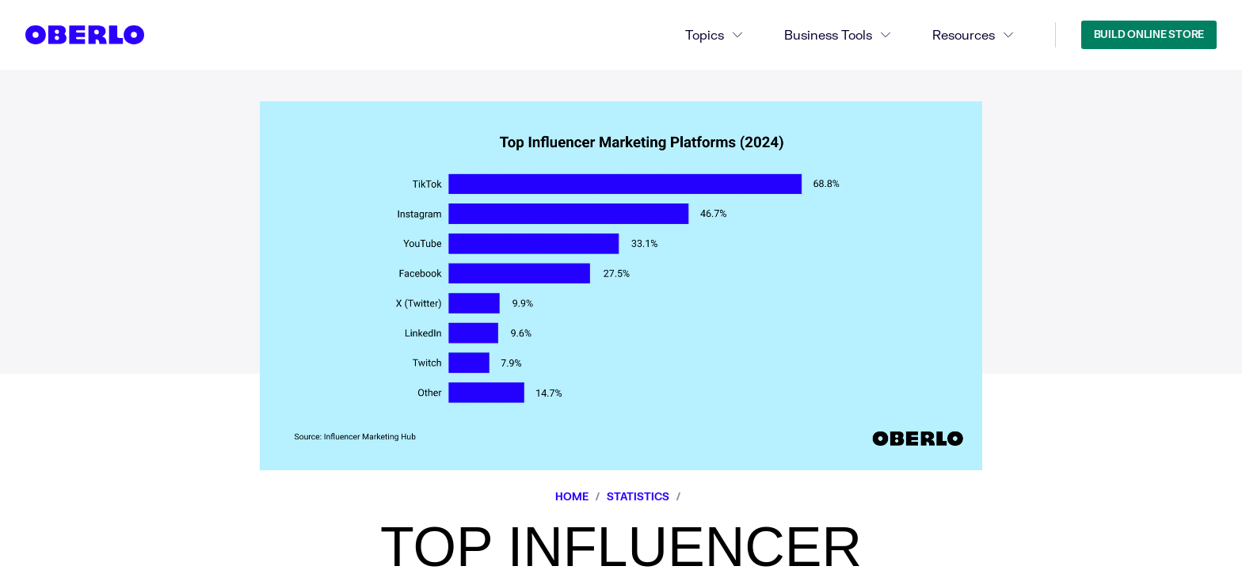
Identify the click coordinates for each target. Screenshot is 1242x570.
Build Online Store (1149, 34)
